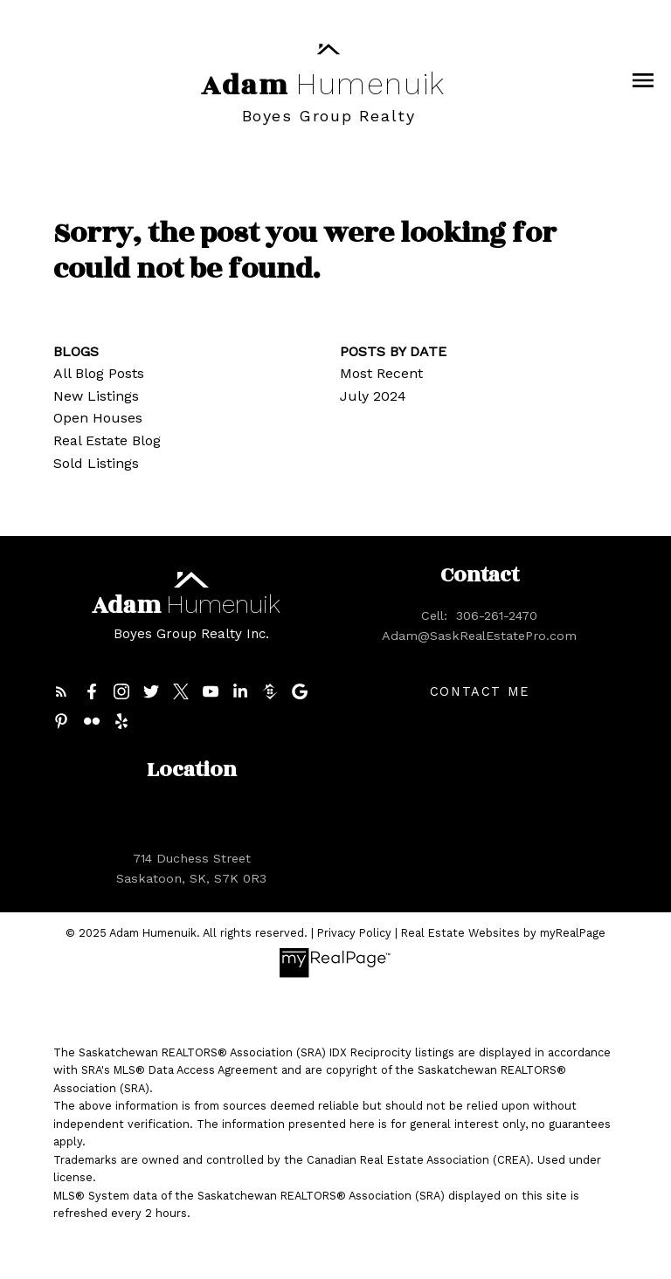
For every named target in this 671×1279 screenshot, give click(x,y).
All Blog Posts (98, 373)
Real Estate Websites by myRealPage (503, 932)
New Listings (96, 396)
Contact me (479, 691)
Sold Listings (96, 463)
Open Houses (97, 417)
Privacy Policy (354, 932)
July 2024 (373, 396)
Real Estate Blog (107, 440)
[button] (61, 691)
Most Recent (381, 373)
